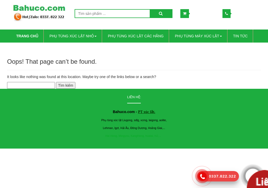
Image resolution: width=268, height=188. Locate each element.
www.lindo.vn (204, 153)
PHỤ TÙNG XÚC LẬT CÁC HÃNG (136, 36)
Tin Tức (240, 36)
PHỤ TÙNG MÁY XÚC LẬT (198, 36)
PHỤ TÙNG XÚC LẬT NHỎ (73, 36)
